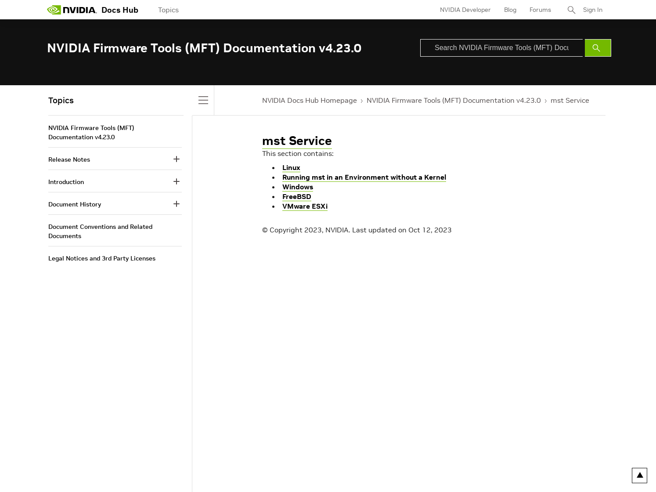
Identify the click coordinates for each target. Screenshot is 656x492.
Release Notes (69, 159)
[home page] (72, 9)
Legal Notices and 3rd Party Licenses (101, 258)
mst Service (570, 100)
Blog (510, 10)
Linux (291, 167)
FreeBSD (296, 196)
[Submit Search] (598, 48)
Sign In (592, 10)
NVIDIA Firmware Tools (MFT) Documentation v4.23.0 (454, 100)
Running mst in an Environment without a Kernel (364, 177)
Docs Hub (119, 10)
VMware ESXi (305, 206)
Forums (540, 10)
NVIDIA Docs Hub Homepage (309, 100)
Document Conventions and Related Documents (100, 231)
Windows (297, 186)
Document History (74, 204)
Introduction (66, 182)
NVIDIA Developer (465, 10)
